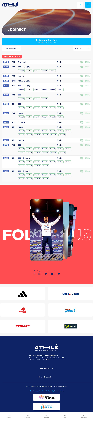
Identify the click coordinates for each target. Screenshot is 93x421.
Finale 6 (60, 89)
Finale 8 (21, 135)
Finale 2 (29, 71)
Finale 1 (21, 71)
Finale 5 (52, 71)
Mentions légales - (51, 391)
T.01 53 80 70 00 (34, 359)
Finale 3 (36, 71)
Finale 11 (45, 135)
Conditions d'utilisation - (37, 391)
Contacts (60, 391)
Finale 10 (37, 135)
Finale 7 (68, 131)
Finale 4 (44, 71)
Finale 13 (62, 135)
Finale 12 (53, 135)
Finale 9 (29, 135)
